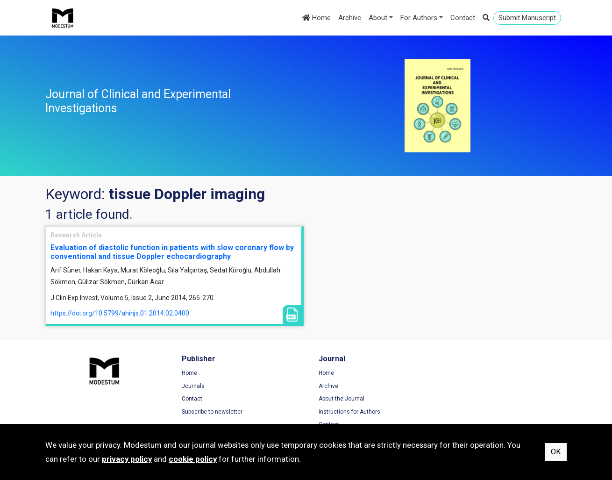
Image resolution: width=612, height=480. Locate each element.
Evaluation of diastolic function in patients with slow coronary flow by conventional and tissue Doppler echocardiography (172, 252)
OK (556, 451)
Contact (462, 18)
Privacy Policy (468, 386)
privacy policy (127, 459)
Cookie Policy (467, 398)
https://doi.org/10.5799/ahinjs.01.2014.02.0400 (119, 313)
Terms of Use (467, 373)
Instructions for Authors (346, 411)
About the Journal (338, 398)
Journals (191, 386)
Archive (349, 18)
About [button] (378, 18)
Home (316, 18)
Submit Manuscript (527, 18)
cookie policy (193, 459)
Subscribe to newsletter (210, 411)
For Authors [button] (418, 18)
